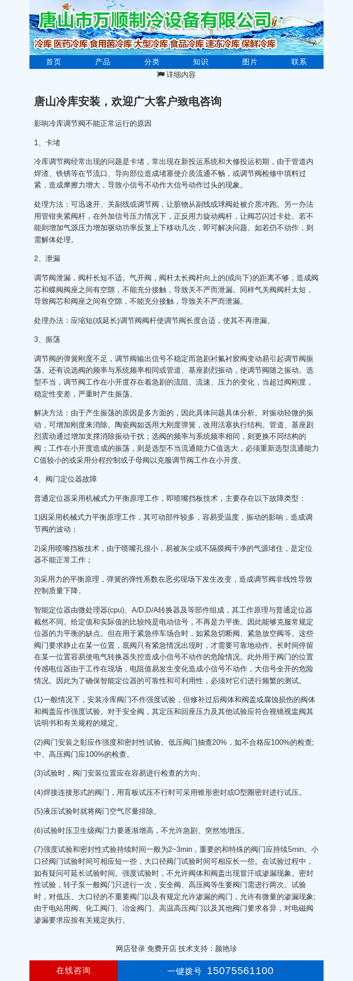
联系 (299, 62)
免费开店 (161, 949)
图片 (250, 62)
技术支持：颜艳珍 (207, 949)
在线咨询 (73, 970)
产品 (103, 62)
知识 (201, 62)
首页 (54, 62)
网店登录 (130, 949)
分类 (152, 62)
